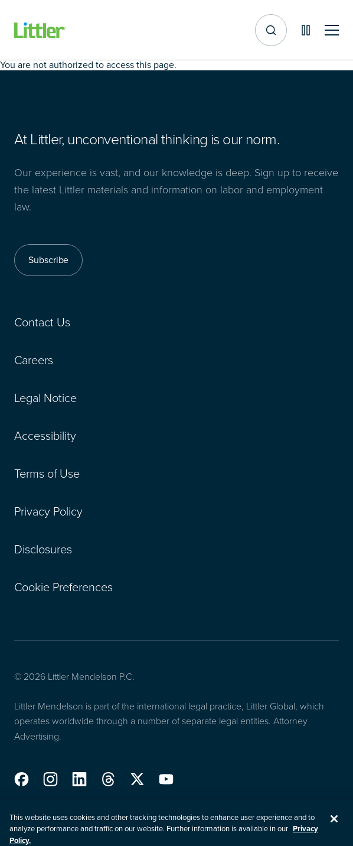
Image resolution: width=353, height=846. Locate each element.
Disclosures (43, 549)
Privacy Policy (48, 511)
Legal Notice (45, 398)
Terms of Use (47, 473)
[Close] (334, 825)
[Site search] (271, 30)
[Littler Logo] (40, 30)
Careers (33, 360)
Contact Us (42, 322)
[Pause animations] (306, 30)
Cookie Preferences (63, 587)
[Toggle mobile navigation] (332, 30)
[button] (21, 779)
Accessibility (45, 435)
